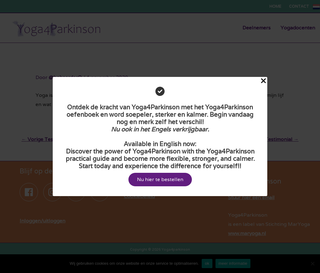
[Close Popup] (263, 81)
